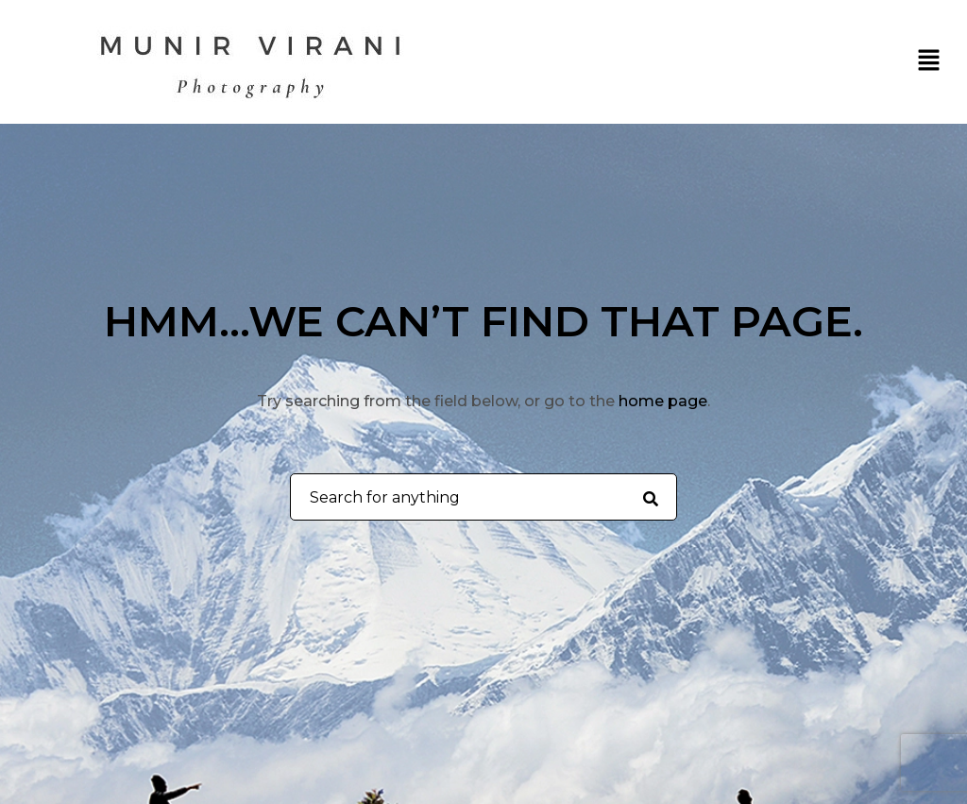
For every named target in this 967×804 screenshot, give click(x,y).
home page (663, 401)
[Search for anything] (650, 498)
